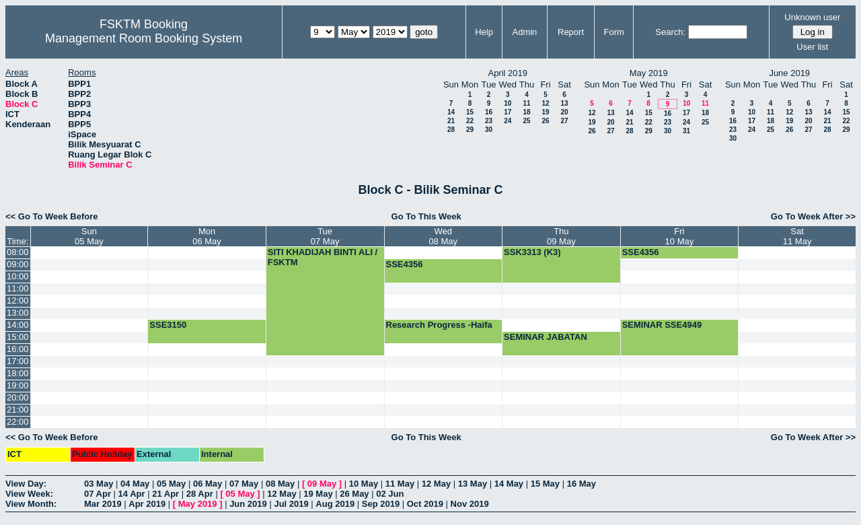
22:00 (18, 422)
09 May (321, 484)
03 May (98, 484)
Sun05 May (89, 236)
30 (488, 129)
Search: (670, 32)
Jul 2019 (291, 504)
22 (470, 121)
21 (451, 121)
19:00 (18, 385)
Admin (524, 32)
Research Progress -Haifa (439, 325)
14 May (508, 484)
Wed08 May (442, 236)
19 (545, 112)
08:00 (18, 252)
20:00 (18, 397)
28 (451, 129)
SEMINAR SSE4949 (662, 325)
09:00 (18, 264)
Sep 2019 (381, 504)
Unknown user (812, 17)
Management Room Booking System (143, 38)
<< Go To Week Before (51, 216)
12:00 (18, 300)
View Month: (31, 504)
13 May (472, 484)
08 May (280, 484)
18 (526, 112)
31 (686, 131)
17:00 (18, 361)
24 (507, 121)
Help (484, 32)
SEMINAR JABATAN (545, 337)
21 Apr (165, 494)
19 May (317, 494)
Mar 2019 (103, 504)
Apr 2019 (146, 504)
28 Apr (199, 494)
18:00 (18, 373)
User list (812, 47)
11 (526, 103)
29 (470, 129)
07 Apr (97, 494)
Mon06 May (206, 236)
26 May (354, 494)
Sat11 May (797, 236)
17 (507, 112)
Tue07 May (325, 236)
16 (488, 112)
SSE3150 (167, 325)
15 (470, 112)
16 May (581, 484)
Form (614, 32)
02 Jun (390, 494)
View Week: (29, 494)
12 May (436, 484)
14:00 (18, 325)
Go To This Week (426, 216)
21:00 (18, 410)
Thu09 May (561, 236)
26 (545, 121)
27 (564, 121)
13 (564, 103)
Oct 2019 (425, 504)
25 (526, 121)
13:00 (18, 313)
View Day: (25, 484)
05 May (171, 484)
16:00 (18, 349)
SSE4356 (640, 252)
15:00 (18, 337)
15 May (545, 484)
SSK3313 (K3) (532, 252)
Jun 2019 (248, 504)
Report (571, 32)
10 (507, 103)
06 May (207, 484)
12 (545, 103)
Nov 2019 (470, 504)
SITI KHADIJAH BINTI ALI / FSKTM (322, 257)
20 (564, 112)
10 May (363, 484)
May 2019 (197, 504)
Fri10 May (679, 236)
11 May (399, 484)
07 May (243, 484)
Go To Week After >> (813, 216)
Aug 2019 (334, 504)
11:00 (18, 288)
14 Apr (131, 494)
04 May (134, 484)
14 (451, 112)
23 (488, 121)
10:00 (18, 276)
